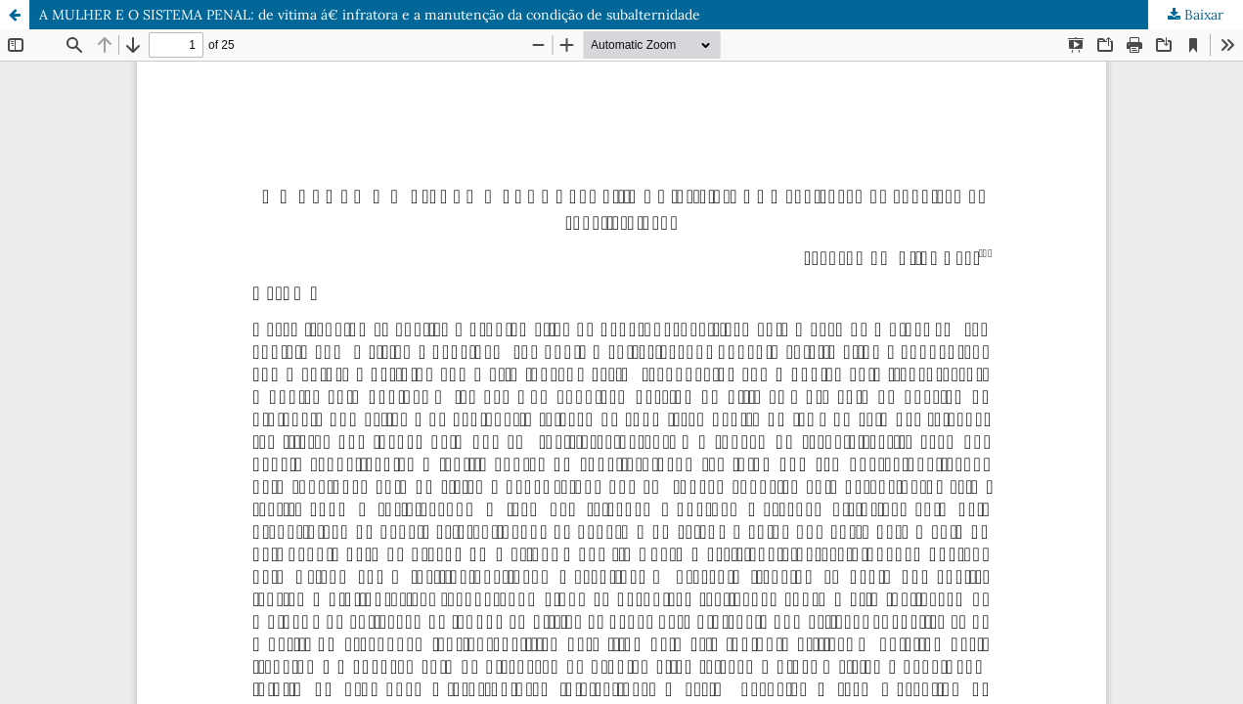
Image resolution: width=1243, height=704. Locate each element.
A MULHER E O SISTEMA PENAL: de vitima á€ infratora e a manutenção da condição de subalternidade (369, 14)
